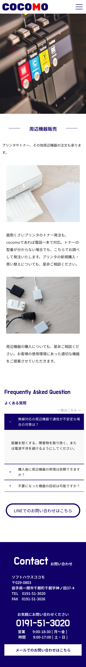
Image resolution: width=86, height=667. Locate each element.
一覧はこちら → (71, 410)
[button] (44, 422)
